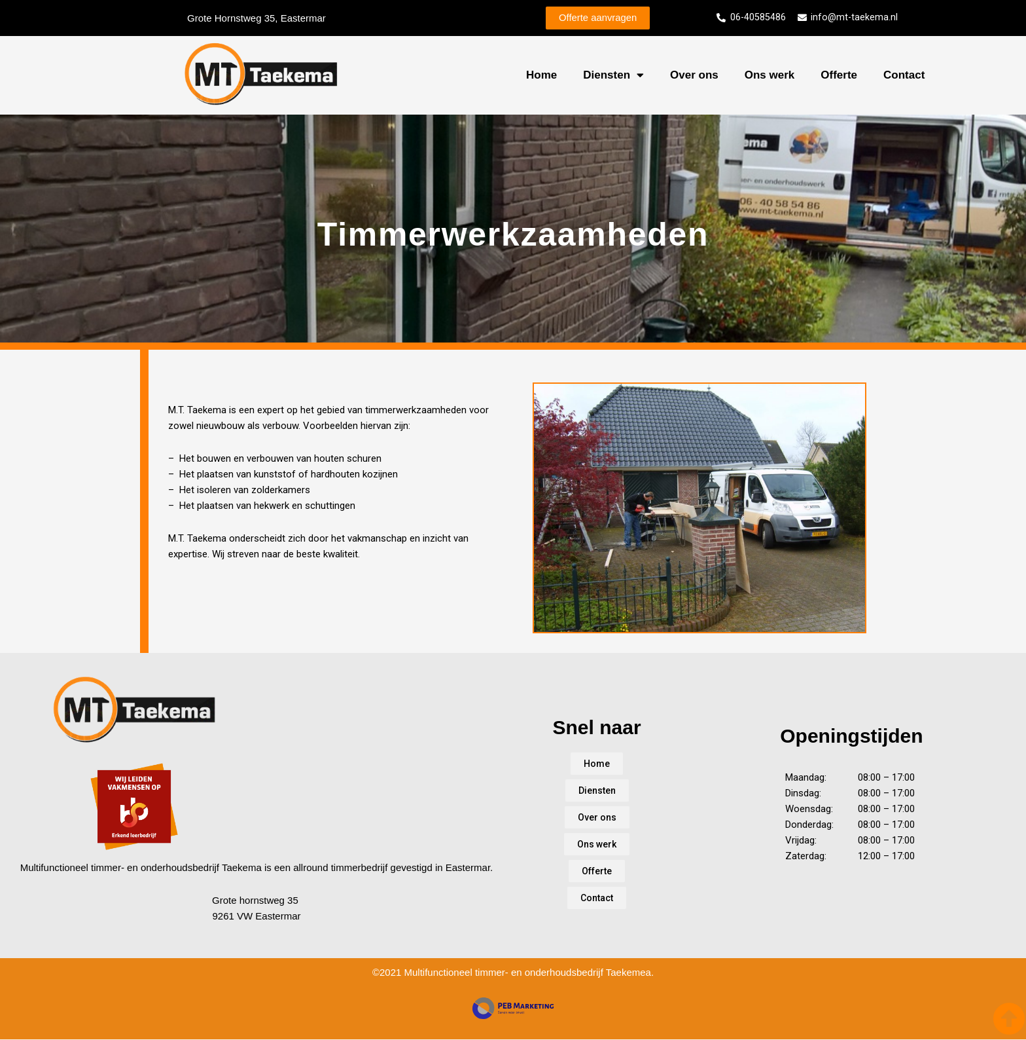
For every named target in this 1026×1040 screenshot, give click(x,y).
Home (541, 75)
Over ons (694, 75)
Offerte (839, 75)
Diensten (613, 76)
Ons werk (770, 75)
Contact (904, 75)
